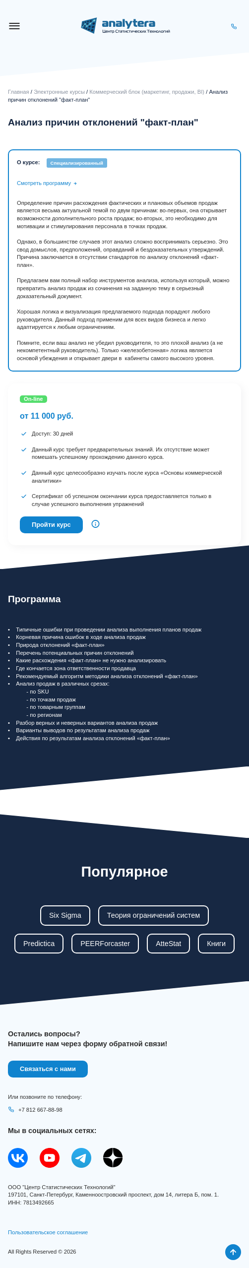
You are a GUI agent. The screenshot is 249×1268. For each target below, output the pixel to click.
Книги (216, 944)
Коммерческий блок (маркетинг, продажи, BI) (146, 92)
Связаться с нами (48, 1069)
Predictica (39, 944)
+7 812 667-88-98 (35, 1110)
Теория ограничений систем (153, 915)
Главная (18, 92)
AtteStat (168, 944)
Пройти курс (51, 524)
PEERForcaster (105, 944)
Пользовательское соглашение (48, 1232)
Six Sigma (65, 915)
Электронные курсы (59, 92)
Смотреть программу (47, 183)
